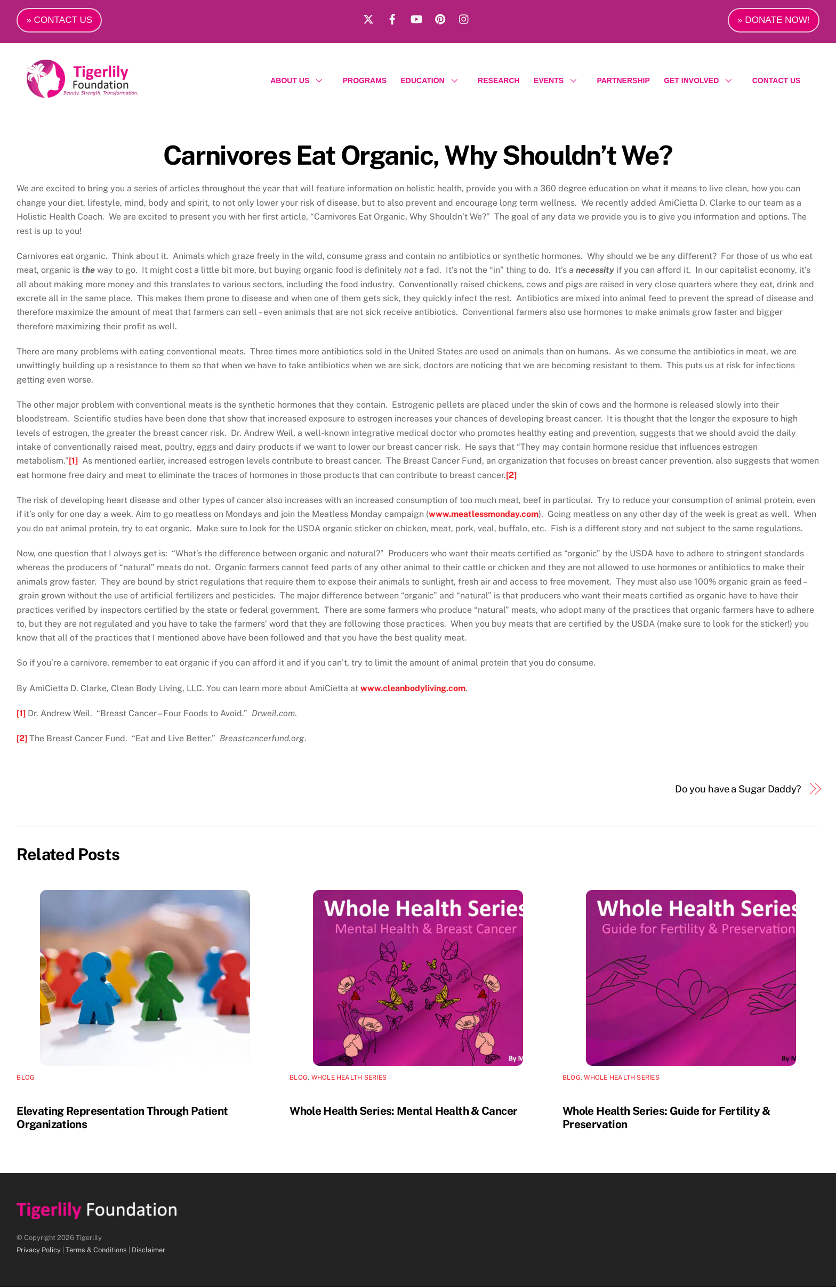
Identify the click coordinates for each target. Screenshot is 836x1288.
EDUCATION (432, 81)
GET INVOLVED (701, 81)
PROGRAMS (365, 81)
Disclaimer (148, 1250)
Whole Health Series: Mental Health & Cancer (403, 1111)
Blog (26, 1078)
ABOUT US (299, 81)
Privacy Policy (39, 1250)
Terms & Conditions (96, 1250)
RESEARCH (499, 81)
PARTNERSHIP (623, 81)
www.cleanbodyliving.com (412, 689)
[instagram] (464, 17)
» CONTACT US (59, 20)
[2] (511, 476)
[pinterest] (440, 17)
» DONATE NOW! (773, 20)
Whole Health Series (349, 1078)
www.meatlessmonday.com (483, 515)
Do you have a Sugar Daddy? (738, 789)
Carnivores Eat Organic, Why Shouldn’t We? (418, 155)
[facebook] (392, 17)
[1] (73, 462)
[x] (368, 17)
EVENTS (558, 81)
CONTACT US (776, 81)
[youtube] (416, 17)
